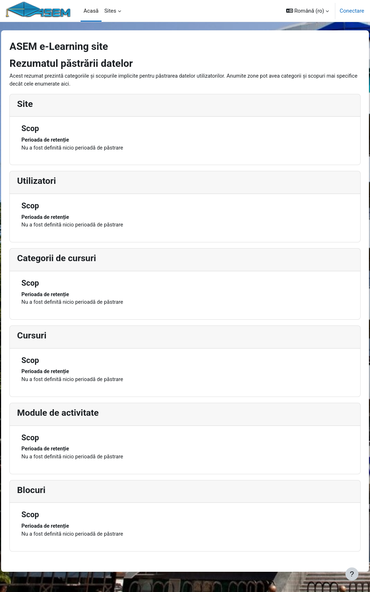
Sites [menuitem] (110, 11)
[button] (307, 11)
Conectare (352, 11)
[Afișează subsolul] (351, 573)
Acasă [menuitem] (90, 11)
